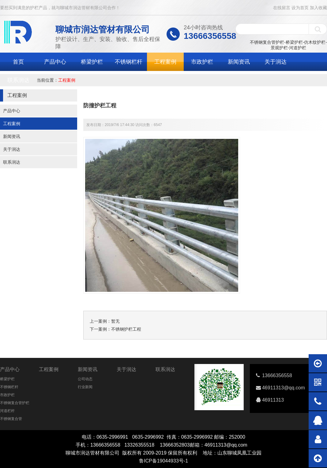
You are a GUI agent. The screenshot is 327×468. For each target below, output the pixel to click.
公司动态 (85, 379)
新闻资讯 (239, 62)
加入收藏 (318, 7)
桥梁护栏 (92, 62)
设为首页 (300, 7)
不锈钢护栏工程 (126, 329)
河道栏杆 (7, 411)
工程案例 (165, 62)
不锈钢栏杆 (128, 62)
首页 (18, 62)
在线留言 (281, 7)
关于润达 (276, 62)
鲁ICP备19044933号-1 (163, 460)
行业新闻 (85, 387)
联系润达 (18, 80)
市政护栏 (202, 62)
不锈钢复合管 (11, 419)
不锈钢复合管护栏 (14, 403)
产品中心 (55, 62)
